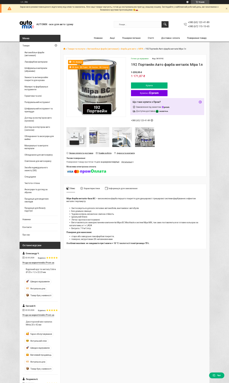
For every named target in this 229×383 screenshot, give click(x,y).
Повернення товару (197, 38)
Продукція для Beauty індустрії (35, 209)
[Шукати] (165, 24)
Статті (151, 38)
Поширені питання (131, 38)
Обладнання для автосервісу (39, 155)
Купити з (149, 93)
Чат (217, 375)
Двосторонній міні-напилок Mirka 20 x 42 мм (39, 323)
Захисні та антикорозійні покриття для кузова (36, 78)
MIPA (140, 49)
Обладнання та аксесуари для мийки (39, 137)
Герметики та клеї (33, 96)
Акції (112, 38)
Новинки (98, 38)
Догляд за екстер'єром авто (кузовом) (38, 119)
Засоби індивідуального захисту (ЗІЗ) (36, 169)
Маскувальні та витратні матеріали (36, 147)
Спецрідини (30, 177)
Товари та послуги (76, 49)
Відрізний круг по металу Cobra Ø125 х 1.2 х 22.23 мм (41, 270)
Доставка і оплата (170, 38)
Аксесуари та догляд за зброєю (36, 191)
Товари (26, 45)
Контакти (27, 227)
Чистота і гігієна (32, 183)
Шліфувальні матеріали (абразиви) (36, 69)
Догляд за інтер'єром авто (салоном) (37, 128)
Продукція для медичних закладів (37, 200)
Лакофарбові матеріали (36, 62)
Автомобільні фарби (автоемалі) (103, 49)
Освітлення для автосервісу (38, 161)
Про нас (26, 235)
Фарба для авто (128, 49)
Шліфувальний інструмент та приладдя (39, 110)
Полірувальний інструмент (37, 102)
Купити (149, 85)
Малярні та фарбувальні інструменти (36, 88)
